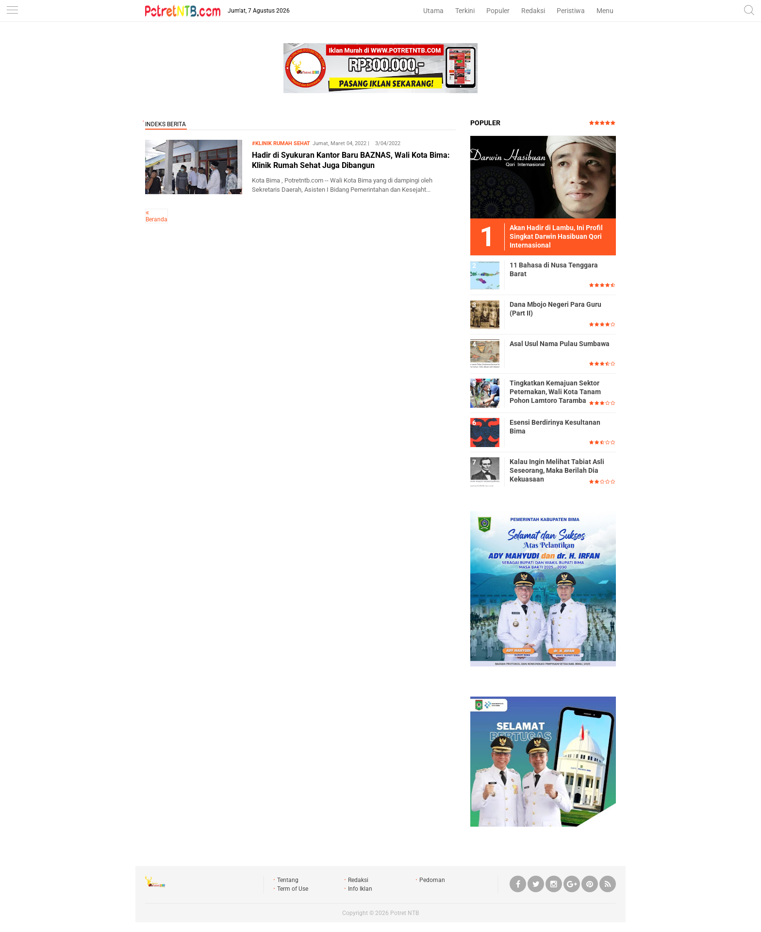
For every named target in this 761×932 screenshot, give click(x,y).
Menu (604, 11)
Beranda (156, 219)
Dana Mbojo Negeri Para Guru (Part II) (555, 308)
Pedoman (432, 880)
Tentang (287, 880)
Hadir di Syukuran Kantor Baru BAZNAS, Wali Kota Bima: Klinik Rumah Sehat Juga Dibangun (351, 160)
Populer (498, 11)
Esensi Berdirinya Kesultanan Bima (555, 426)
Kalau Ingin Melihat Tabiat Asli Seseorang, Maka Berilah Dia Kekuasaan (557, 470)
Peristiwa (571, 11)
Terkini (465, 11)
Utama (433, 11)
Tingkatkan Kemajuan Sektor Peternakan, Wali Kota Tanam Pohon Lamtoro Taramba (555, 391)
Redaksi (533, 11)
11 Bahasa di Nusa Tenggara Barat (554, 269)
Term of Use (292, 888)
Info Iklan (360, 888)
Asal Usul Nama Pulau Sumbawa (560, 344)
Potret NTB (404, 913)
